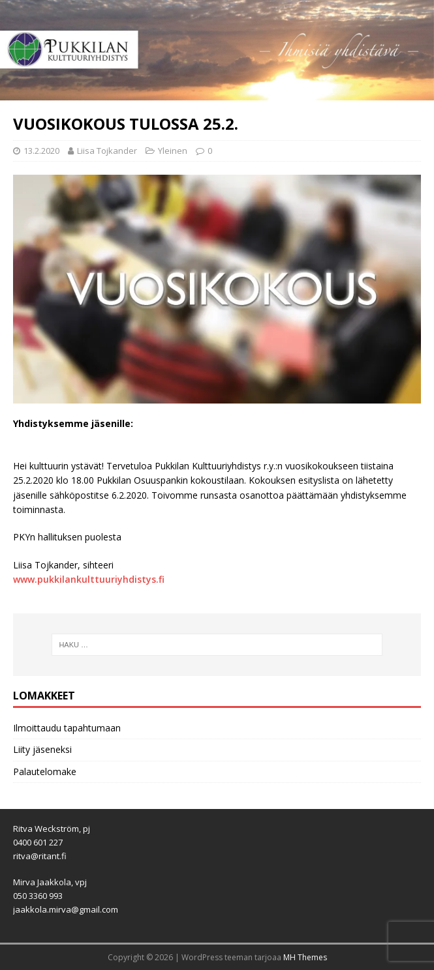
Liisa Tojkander (107, 150)
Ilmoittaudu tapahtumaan (67, 728)
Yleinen (172, 150)
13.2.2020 (41, 150)
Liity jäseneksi (42, 749)
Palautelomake (44, 771)
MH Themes (305, 957)
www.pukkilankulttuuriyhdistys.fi (88, 579)
